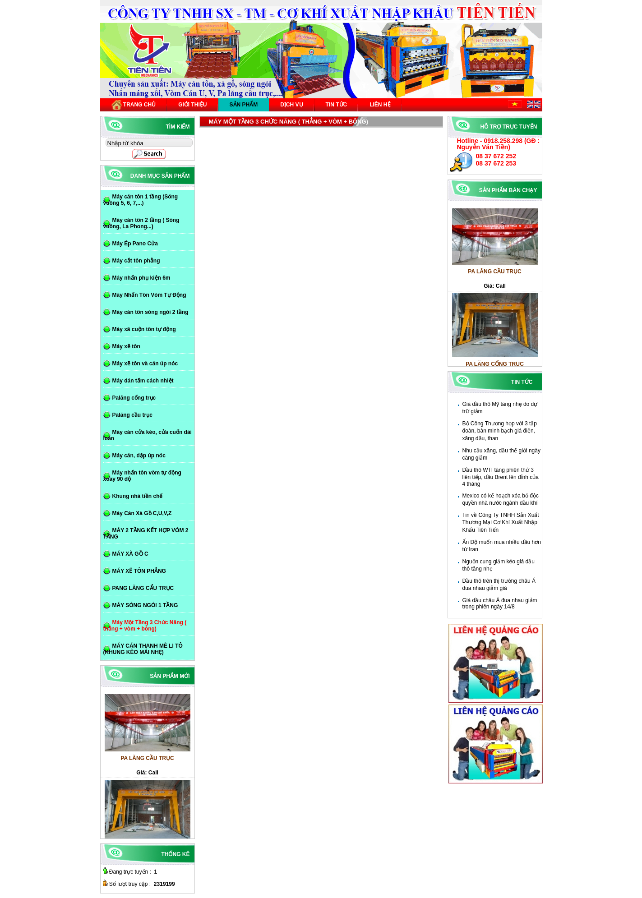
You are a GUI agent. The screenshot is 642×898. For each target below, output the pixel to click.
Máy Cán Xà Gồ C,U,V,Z (142, 513)
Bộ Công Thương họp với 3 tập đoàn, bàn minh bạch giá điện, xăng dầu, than (499, 431)
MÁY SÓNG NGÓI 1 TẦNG (145, 605)
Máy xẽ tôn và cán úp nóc (145, 363)
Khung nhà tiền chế (137, 496)
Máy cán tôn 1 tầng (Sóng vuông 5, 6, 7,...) (140, 199)
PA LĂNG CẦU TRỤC (494, 275)
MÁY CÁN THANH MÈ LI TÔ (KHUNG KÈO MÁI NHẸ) (143, 649)
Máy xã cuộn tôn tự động (144, 329)
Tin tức (336, 104)
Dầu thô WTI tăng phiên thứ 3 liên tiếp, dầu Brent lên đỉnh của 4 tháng (500, 477)
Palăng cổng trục (134, 398)
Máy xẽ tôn (126, 346)
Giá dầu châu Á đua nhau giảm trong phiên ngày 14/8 (499, 603)
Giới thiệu (192, 104)
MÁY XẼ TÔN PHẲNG (139, 571)
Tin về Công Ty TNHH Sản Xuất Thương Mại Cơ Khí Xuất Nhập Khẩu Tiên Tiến (500, 522)
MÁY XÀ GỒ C (130, 554)
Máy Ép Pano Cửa (135, 243)
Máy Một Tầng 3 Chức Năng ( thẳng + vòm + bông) (145, 625)
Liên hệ (379, 104)
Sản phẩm (244, 104)
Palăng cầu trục (132, 415)
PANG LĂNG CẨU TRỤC (143, 588)
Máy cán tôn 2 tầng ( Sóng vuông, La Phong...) (141, 223)
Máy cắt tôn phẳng (136, 261)
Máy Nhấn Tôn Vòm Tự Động (149, 295)
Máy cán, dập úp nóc (139, 455)
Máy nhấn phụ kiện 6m (141, 278)
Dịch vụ (291, 104)
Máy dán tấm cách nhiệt (143, 381)
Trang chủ (133, 105)
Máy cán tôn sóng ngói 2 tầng (150, 312)
